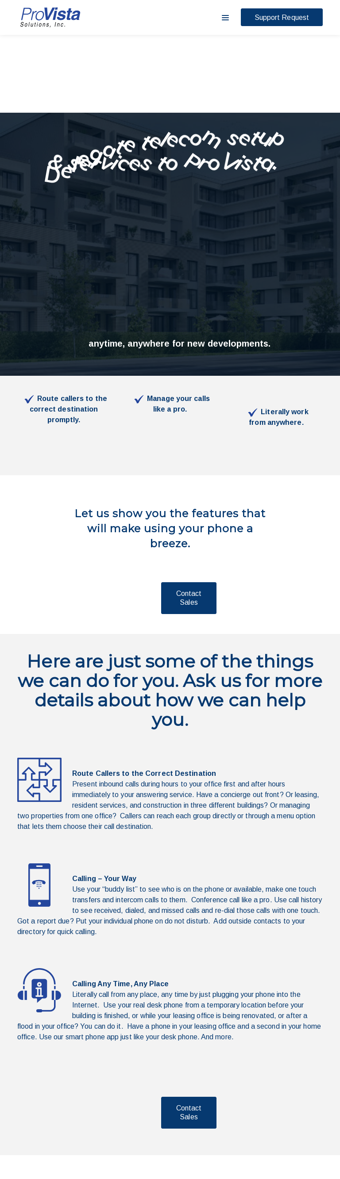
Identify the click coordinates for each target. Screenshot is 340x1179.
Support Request (282, 17)
